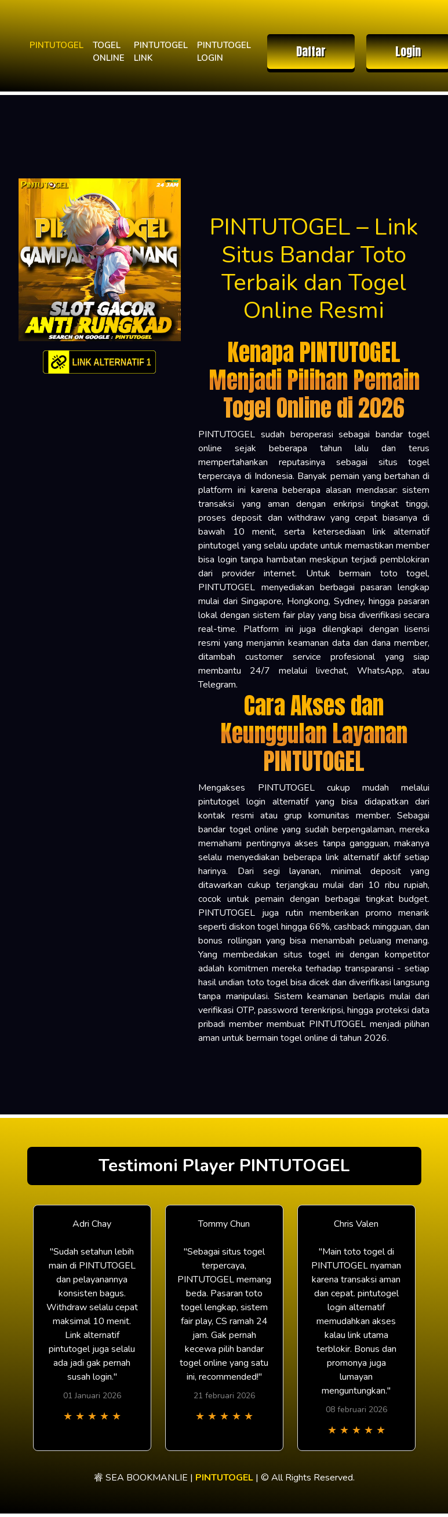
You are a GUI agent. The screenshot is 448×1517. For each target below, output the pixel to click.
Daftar (311, 51)
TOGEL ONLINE (109, 51)
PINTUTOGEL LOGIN (224, 51)
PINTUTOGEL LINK (161, 51)
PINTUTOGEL (56, 45)
